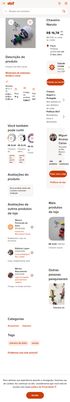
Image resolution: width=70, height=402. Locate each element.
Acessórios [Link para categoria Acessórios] (13, 325)
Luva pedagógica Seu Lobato (22, 255)
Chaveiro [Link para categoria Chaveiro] (26, 325)
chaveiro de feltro (18, 343)
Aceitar (35, 395)
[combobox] (5, 11)
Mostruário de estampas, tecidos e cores (18, 74)
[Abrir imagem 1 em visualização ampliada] (21, 33)
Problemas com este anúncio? (23, 352)
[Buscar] (35, 11)
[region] (55, 233)
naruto (35, 343)
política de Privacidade (44, 386)
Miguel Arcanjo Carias (63, 139)
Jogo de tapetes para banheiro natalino (22, 279)
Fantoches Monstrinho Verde (22, 232)
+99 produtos (54, 162)
